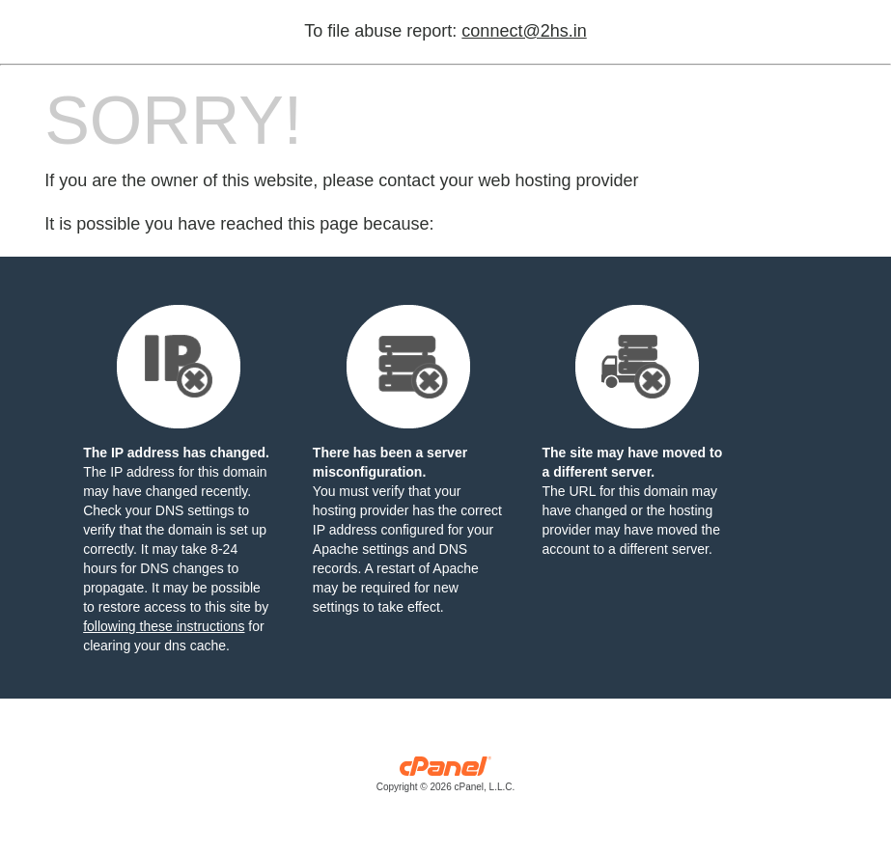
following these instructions (163, 626)
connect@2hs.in (523, 31)
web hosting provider (558, 180)
